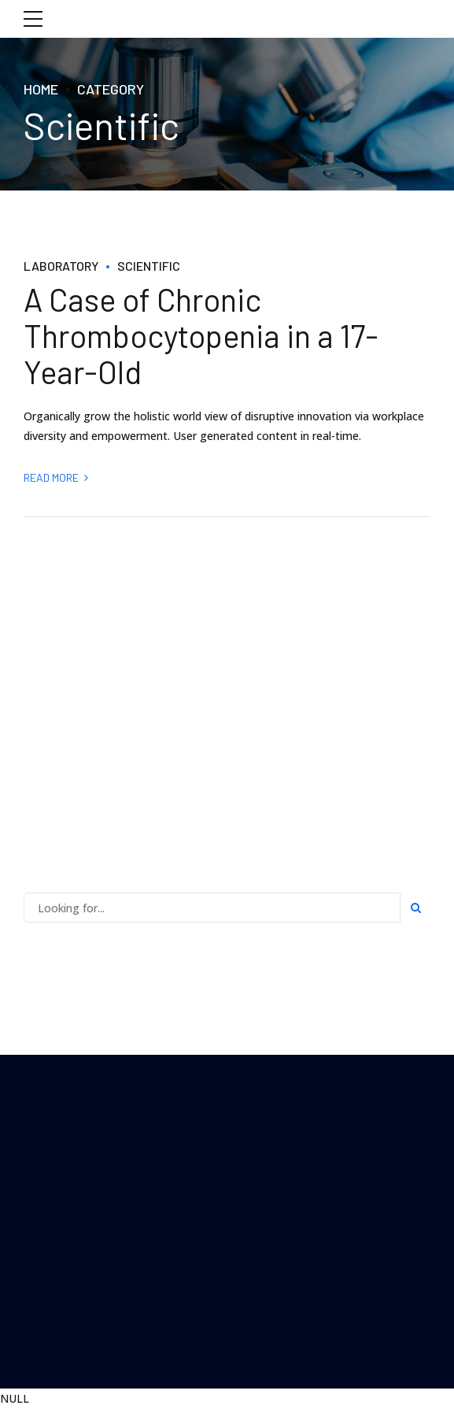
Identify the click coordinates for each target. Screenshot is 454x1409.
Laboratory (61, 265)
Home (41, 89)
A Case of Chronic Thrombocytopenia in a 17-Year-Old (201, 335)
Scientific (148, 265)
